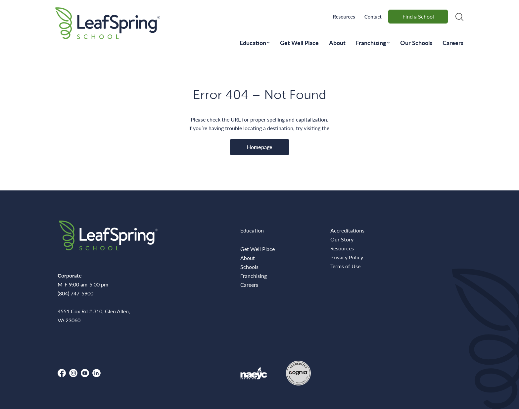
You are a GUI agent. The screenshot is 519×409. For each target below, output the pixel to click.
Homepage (259, 147)
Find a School (418, 16)
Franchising (371, 42)
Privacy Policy (346, 257)
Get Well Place (299, 42)
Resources (344, 17)
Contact (373, 17)
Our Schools (416, 42)
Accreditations (347, 230)
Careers (453, 42)
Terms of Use (345, 266)
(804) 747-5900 (75, 293)
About (337, 42)
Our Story (342, 239)
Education (253, 42)
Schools (249, 267)
